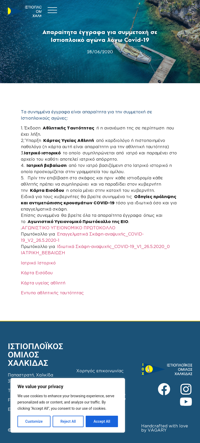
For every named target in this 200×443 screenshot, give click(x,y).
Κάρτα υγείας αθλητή (43, 283)
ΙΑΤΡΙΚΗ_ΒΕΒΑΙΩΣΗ (43, 253)
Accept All (101, 421)
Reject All (68, 421)
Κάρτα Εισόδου (37, 273)
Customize (34, 421)
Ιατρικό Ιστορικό (38, 263)
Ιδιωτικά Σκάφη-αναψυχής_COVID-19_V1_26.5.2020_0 (113, 247)
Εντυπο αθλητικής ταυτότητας (52, 293)
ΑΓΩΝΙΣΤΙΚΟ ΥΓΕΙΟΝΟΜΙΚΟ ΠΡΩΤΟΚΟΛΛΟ (68, 228)
